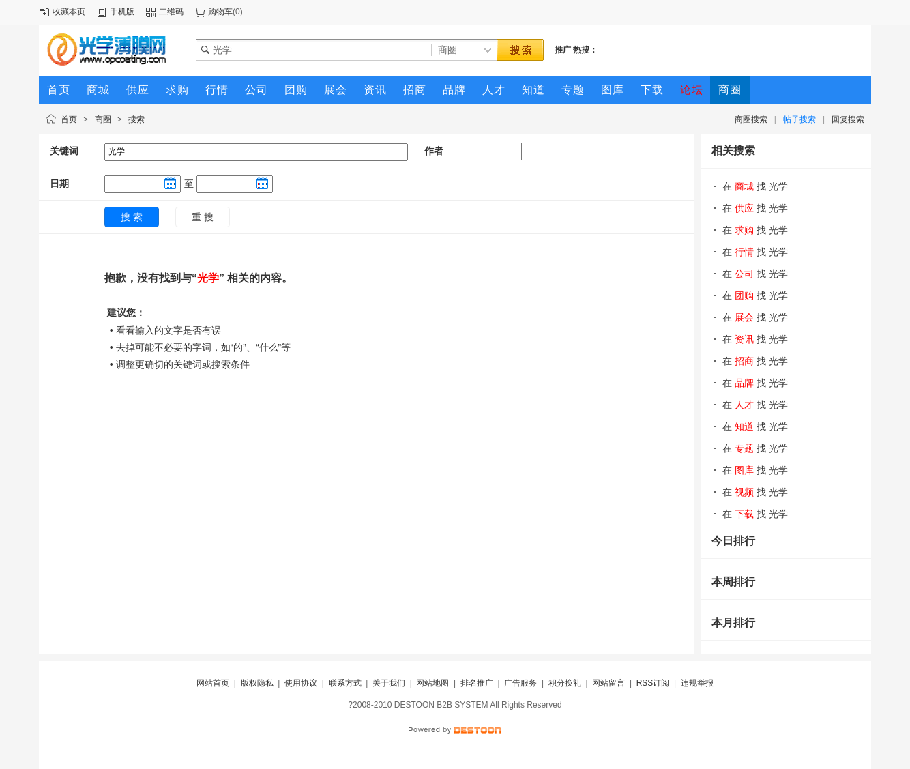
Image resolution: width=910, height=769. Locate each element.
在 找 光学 (755, 186)
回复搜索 (848, 119)
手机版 (122, 11)
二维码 (171, 11)
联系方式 (345, 683)
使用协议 (300, 683)
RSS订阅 (653, 683)
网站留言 (608, 683)
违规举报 (697, 683)
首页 (69, 119)
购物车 (220, 11)
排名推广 (476, 683)
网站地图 (432, 683)
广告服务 (520, 683)
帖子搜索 (799, 119)
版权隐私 (257, 683)
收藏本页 (69, 11)
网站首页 (212, 683)
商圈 (103, 119)
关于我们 (388, 683)
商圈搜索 (751, 119)
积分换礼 (564, 683)
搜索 (136, 119)
